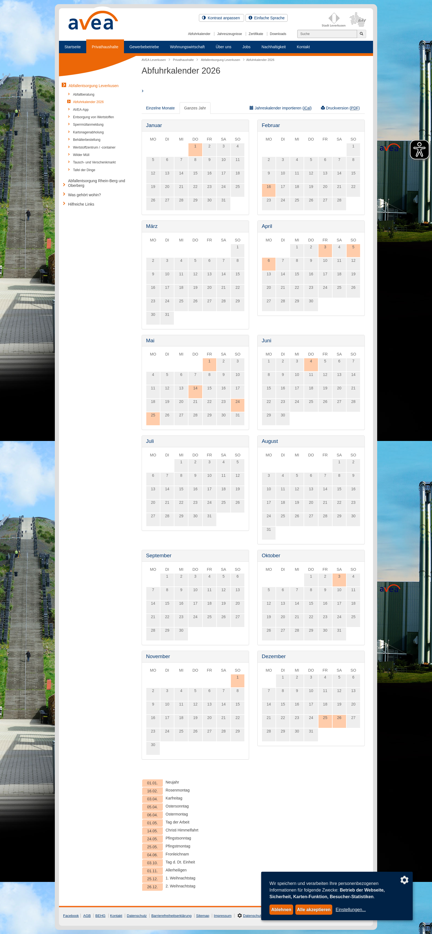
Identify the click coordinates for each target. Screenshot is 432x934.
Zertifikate (256, 34)
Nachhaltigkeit (273, 47)
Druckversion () (340, 108)
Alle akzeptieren (314, 909)
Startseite (72, 47)
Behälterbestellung (86, 140)
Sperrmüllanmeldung (88, 124)
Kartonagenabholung (88, 132)
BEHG (100, 916)
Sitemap (202, 916)
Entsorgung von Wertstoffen (93, 117)
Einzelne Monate (160, 108)
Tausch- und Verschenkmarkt (94, 162)
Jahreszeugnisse (229, 34)
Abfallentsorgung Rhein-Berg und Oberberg (96, 183)
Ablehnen (281, 909)
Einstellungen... (351, 909)
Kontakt (303, 47)
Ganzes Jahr (195, 108)
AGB (87, 916)
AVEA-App (80, 110)
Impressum (222, 916)
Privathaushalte (105, 47)
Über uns (223, 47)
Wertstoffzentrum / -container (94, 147)
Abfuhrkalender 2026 (88, 102)
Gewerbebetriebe (144, 47)
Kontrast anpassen (221, 18)
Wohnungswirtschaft (187, 47)
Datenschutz (137, 916)
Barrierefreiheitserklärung (171, 916)
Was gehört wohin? (84, 195)
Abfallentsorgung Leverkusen (93, 86)
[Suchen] (327, 34)
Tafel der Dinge (84, 170)
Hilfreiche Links (81, 204)
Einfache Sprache (267, 18)
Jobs (246, 47)
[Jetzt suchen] (361, 34)
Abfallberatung (83, 94)
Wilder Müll (81, 155)
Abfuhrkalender (199, 34)
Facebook (71, 916)
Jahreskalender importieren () (281, 108)
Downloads (278, 34)
